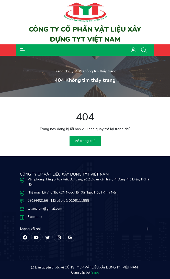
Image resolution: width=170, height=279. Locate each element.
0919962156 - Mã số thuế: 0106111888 (58, 200)
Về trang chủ (85, 140)
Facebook (35, 217)
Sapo (95, 272)
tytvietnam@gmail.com (45, 208)
